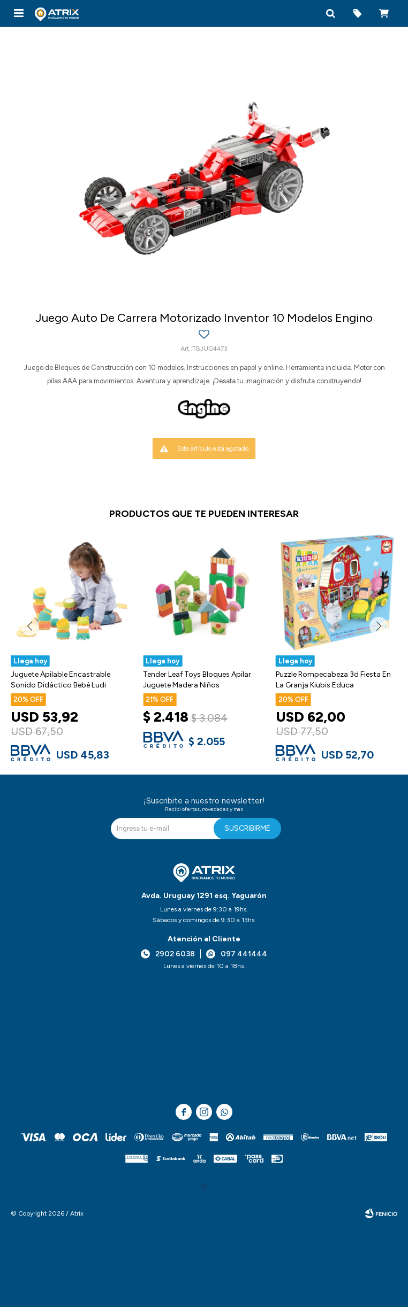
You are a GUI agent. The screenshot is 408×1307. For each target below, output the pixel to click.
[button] (330, 13)
